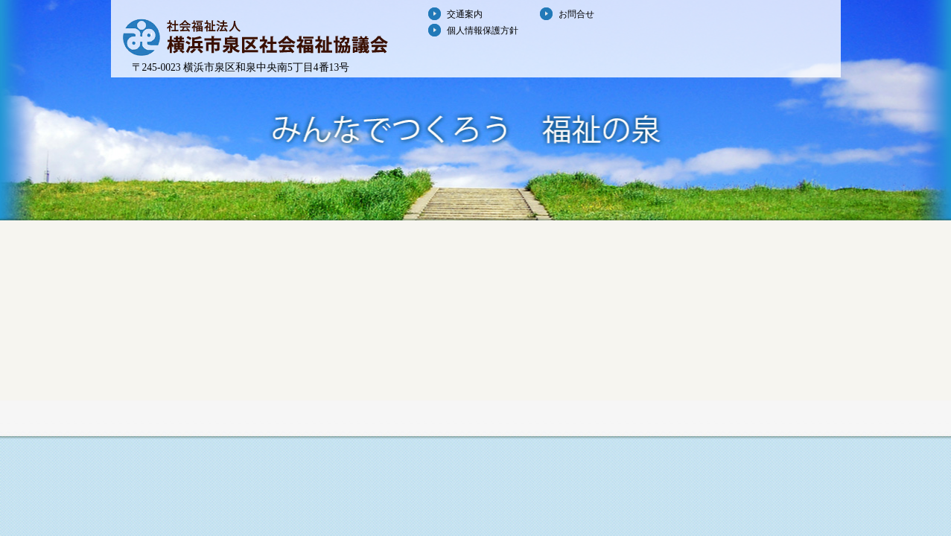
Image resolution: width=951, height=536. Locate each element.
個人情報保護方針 (482, 30)
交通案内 (465, 14)
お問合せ (576, 14)
